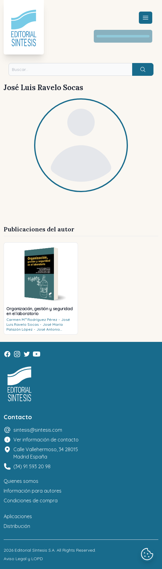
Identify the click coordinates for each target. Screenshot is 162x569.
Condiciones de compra (31, 500)
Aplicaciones (18, 516)
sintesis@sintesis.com (37, 430)
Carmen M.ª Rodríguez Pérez (31, 319)
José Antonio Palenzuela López (33, 331)
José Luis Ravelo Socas (38, 322)
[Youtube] (36, 354)
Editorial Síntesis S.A (35, 550)
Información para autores (33, 491)
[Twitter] (26, 354)
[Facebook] (7, 354)
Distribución (17, 526)
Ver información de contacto (46, 440)
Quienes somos (21, 481)
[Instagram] (17, 354)
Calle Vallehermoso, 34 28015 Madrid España (45, 453)
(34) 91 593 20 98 (32, 466)
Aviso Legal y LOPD (23, 558)
